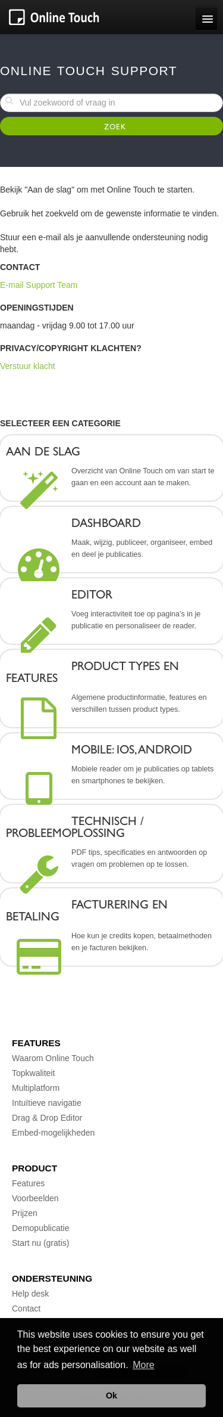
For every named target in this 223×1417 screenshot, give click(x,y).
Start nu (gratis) (40, 1243)
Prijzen (24, 1213)
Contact (26, 1308)
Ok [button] (111, 1395)
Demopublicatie (41, 1228)
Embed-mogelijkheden (53, 1132)
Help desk (30, 1293)
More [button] (143, 1365)
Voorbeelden (35, 1198)
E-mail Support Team (38, 285)
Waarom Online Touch (53, 1058)
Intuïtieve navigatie (46, 1103)
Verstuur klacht (27, 366)
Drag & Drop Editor (47, 1118)
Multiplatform (35, 1088)
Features (28, 1183)
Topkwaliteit (33, 1073)
